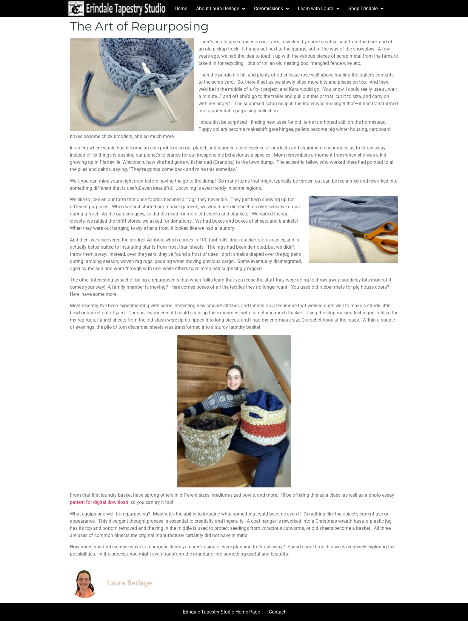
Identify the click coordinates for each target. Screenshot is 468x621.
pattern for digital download (99, 502)
